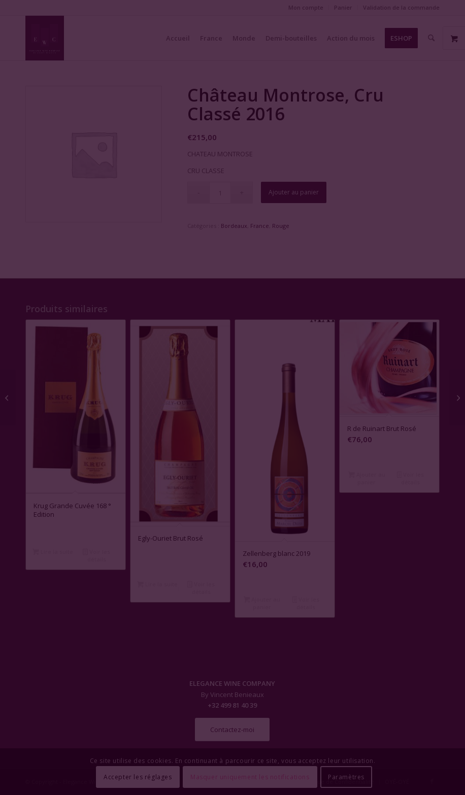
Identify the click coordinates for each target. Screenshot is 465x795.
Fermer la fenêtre (232, 490)
